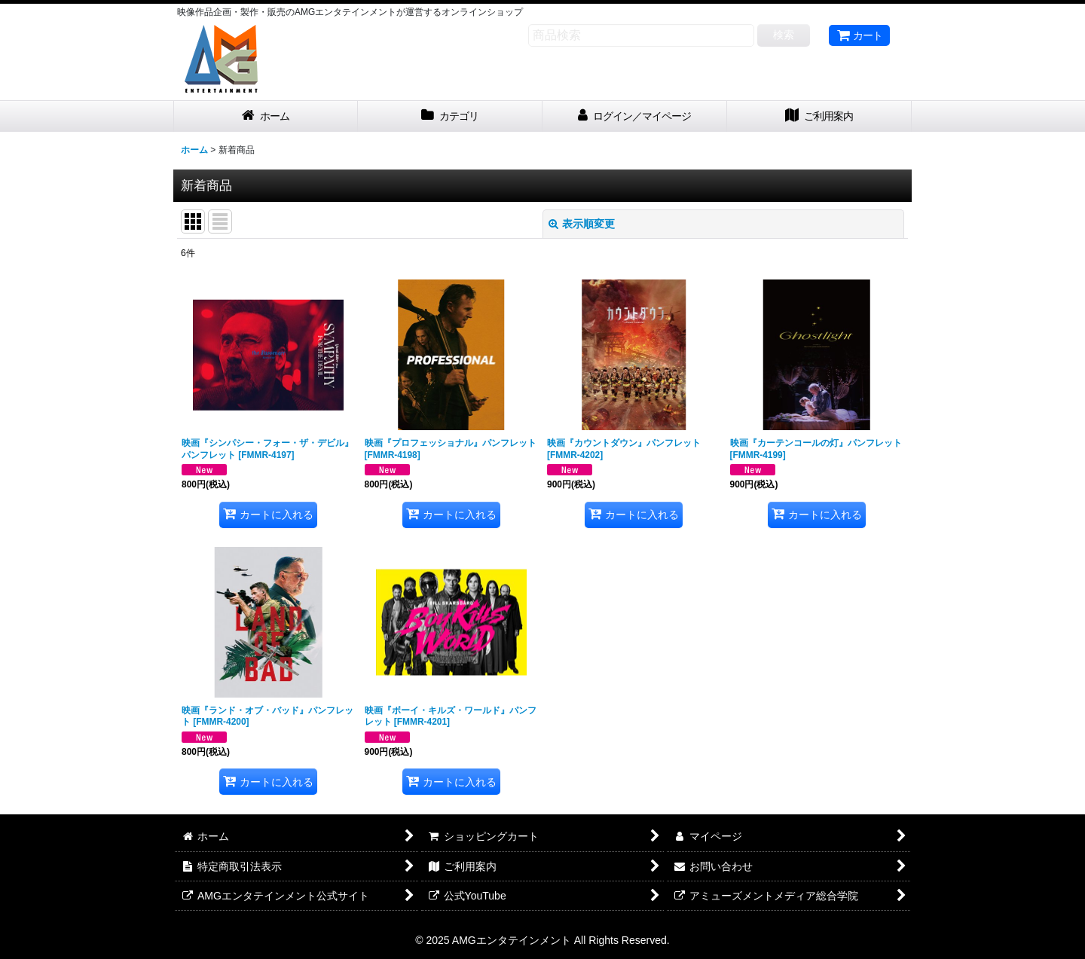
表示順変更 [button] (582, 224)
